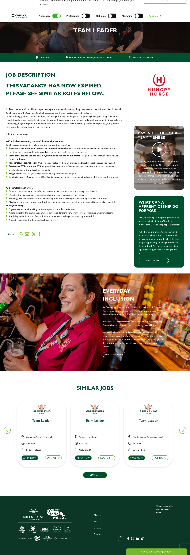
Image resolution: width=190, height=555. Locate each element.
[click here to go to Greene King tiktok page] (142, 538)
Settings (153, 37)
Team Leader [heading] (43, 420)
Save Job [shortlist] (53, 457)
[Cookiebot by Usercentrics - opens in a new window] (19, 37)
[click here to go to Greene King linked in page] (137, 538)
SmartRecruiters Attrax (163, 511)
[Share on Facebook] (39, 234)
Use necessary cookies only (165, 19)
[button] (43, 460)
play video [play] (159, 149)
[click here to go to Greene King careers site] (45, 524)
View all (95, 475)
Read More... (153, 260)
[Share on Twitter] (33, 234)
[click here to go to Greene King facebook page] (128, 538)
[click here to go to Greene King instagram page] (132, 538)
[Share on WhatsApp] (21, 234)
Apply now (31, 457)
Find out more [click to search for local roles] (114, 354)
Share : (11, 234)
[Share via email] (27, 234)
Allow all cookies (165, 7)
